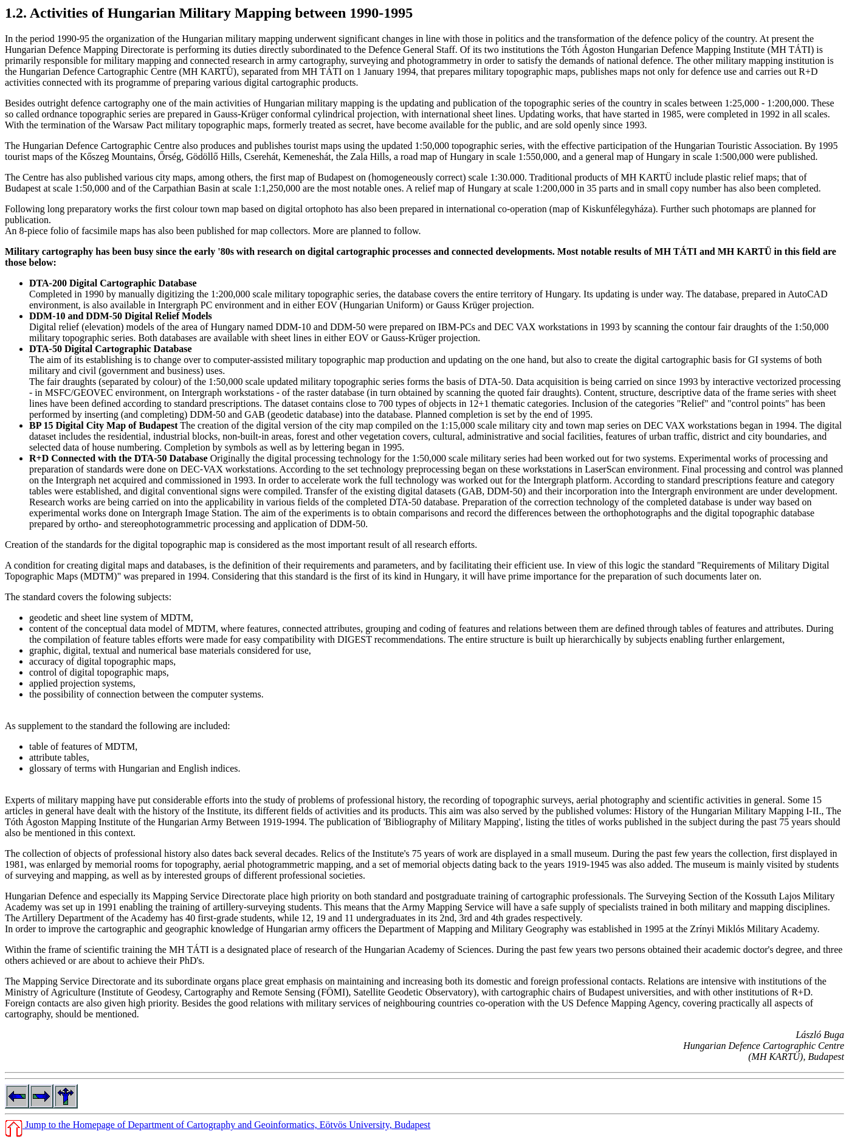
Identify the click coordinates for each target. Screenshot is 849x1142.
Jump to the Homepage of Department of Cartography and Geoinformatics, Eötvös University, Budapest (217, 1125)
